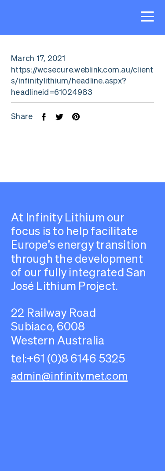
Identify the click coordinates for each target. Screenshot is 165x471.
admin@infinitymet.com (69, 376)
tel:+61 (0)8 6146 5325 (68, 358)
